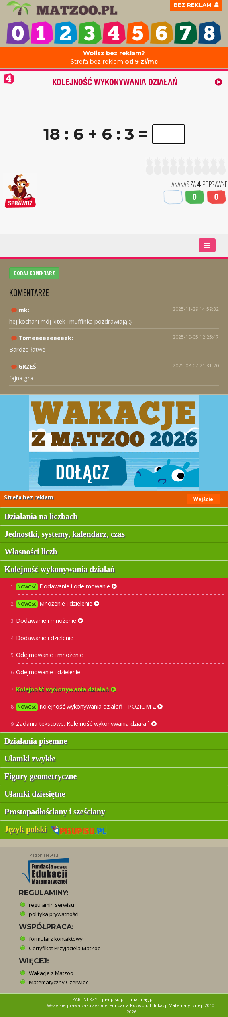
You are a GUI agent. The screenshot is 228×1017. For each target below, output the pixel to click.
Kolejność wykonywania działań (66, 689)
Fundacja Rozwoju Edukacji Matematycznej (156, 1005)
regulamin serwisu (51, 904)
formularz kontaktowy (56, 938)
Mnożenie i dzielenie (57, 603)
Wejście (203, 499)
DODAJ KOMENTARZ (34, 273)
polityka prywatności (54, 914)
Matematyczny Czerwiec (58, 982)
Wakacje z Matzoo (51, 973)
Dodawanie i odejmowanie (66, 586)
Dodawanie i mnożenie (49, 620)
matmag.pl (142, 999)
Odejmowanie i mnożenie (49, 654)
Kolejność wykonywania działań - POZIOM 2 (89, 706)
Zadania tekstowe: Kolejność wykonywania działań (86, 723)
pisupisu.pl (113, 999)
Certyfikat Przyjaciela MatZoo (65, 948)
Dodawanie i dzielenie (44, 638)
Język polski (55, 829)
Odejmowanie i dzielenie (48, 672)
